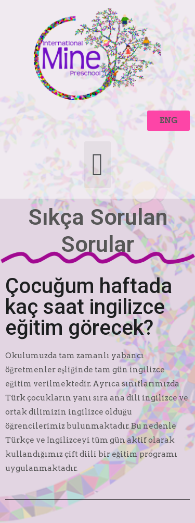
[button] (168, 121)
